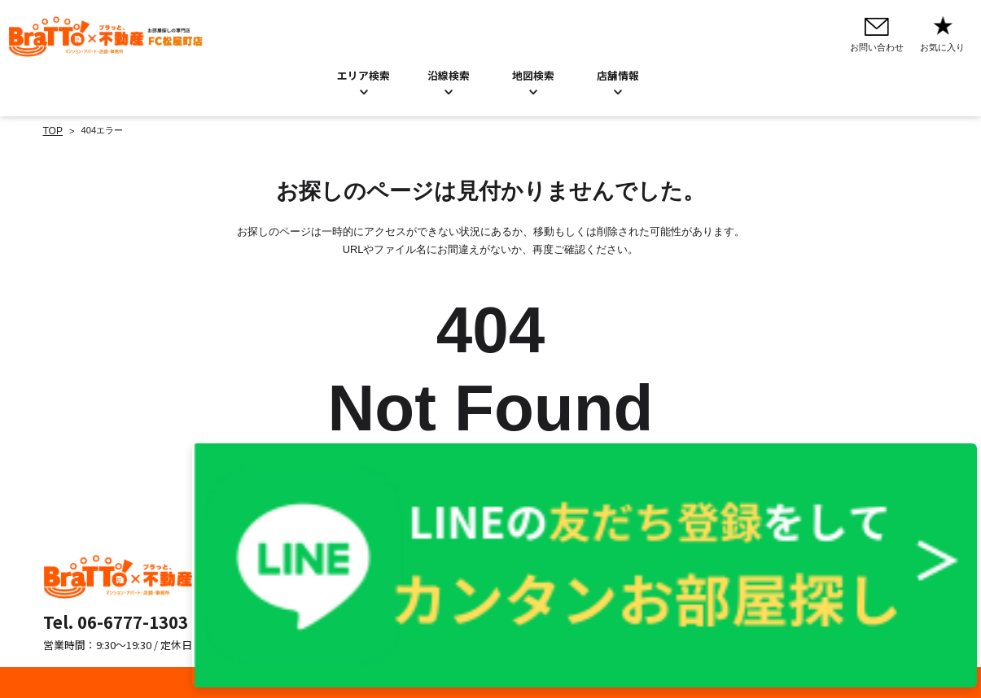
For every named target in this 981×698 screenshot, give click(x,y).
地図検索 (533, 74)
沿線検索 (448, 74)
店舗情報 (454, 597)
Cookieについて (616, 580)
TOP (52, 130)
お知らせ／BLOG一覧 (480, 580)
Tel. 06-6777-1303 (115, 620)
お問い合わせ (463, 562)
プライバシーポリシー (628, 562)
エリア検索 (363, 74)
